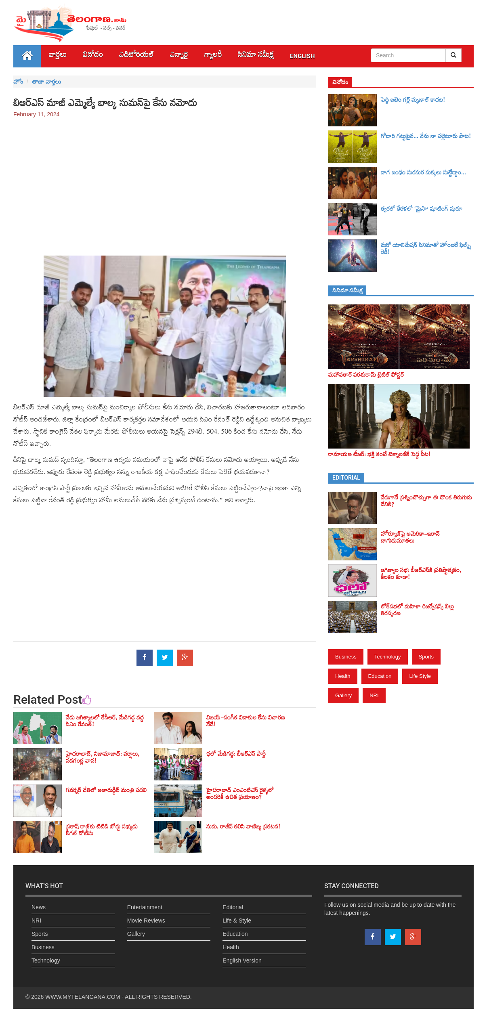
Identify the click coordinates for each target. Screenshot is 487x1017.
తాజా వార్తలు (46, 81)
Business (346, 657)
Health (343, 676)
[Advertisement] (164, 182)
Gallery (343, 695)
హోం (18, 81)
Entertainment (144, 907)
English (302, 56)
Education (380, 676)
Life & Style (237, 920)
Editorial (233, 907)
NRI (373, 695)
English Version (242, 960)
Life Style (419, 676)
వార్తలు (58, 56)
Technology (387, 657)
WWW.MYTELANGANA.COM (82, 997)
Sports (426, 657)
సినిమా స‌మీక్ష (256, 56)
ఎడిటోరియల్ (136, 56)
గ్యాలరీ (213, 56)
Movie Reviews (146, 920)
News (38, 907)
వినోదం (93, 56)
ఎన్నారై (179, 56)
